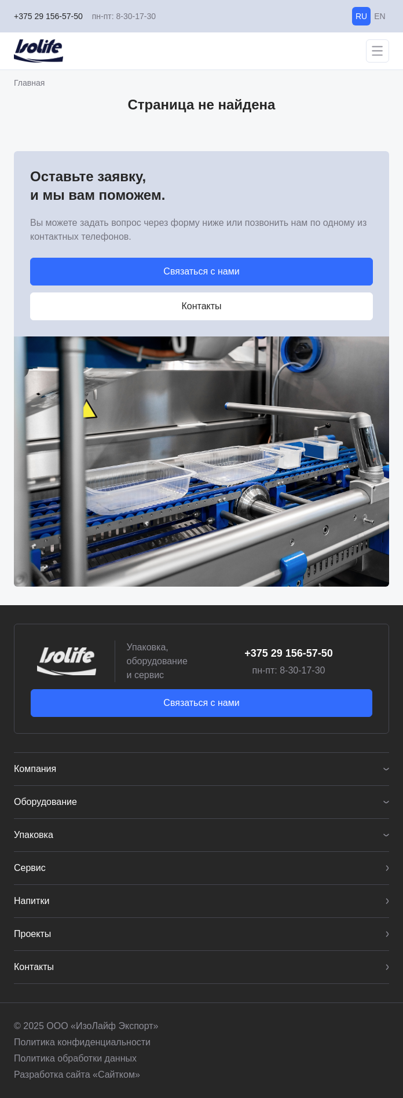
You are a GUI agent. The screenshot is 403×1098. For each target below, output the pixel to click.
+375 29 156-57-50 (48, 16)
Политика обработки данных (75, 1058)
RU (361, 16)
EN (379, 16)
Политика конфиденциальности (82, 1042)
